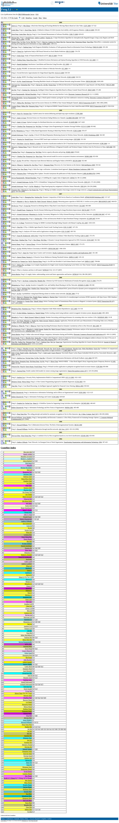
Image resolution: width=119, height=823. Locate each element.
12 (2, 476)
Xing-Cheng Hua (26, 435)
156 (2, 798)
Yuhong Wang (22, 147)
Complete (43, 819)
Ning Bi (22, 366)
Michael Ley (25, 820)
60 (33, 570)
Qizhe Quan (20, 56)
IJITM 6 (45, 270)
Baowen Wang (37, 261)
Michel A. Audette (35, 143)
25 (33, 494)
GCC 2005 (74, 309)
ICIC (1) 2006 (91, 281)
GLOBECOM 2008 (72, 118)
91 (36, 648)
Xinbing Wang (21, 60)
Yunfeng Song (27, 47)
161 (2, 809)
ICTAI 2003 (78, 382)
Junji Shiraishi (39, 348)
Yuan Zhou (90, 42)
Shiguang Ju (25, 190)
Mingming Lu (20, 131)
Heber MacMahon (87, 348)
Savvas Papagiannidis (18, 94)
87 (33, 602)
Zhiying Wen (15, 38)
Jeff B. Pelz (34, 236)
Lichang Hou (33, 281)
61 (2, 586)
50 (33, 517)
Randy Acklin (24, 353)
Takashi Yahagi (38, 301)
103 (2, 680)
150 (2, 785)
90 (33, 611)
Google (35, 18)
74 (2, 615)
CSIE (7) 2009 (73, 34)
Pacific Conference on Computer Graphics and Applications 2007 (72, 253)
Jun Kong (25, 281)
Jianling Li (45, 297)
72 (33, 474)
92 (33, 575)
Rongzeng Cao (30, 126)
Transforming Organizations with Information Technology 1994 (83, 442)
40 (2, 539)
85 (2, 640)
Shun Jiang (39, 156)
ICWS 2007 (90, 240)
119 (2, 716)
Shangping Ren (29, 197)
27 (2, 510)
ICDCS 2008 (77, 131)
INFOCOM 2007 (53, 248)
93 (2, 657)
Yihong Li (20, 165)
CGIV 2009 (87, 26)
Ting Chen (15, 231)
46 (2, 552)
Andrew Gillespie (22, 442)
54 (33, 492)
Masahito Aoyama (28, 348)
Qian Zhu (14, 342)
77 (2, 622)
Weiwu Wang (26, 382)
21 (2, 497)
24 (2, 503)
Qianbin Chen (35, 288)
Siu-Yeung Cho (33, 190)
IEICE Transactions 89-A (105, 301)
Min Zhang (26, 26)
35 (36, 461)
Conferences (9, 819)
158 (2, 803)
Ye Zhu (36, 358)
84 (33, 479)
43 (33, 503)
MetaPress (29, 18)
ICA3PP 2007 (91, 218)
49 (2, 559)
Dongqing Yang (24, 361)
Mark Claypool (41, 201)
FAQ (37, 14)
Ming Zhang (15, 361)
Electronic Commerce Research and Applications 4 (89, 334)
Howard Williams (17, 417)
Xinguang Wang (49, 165)
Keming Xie (26, 90)
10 (2, 472)
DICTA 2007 (86, 210)
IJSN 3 (86, 182)
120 (2, 718)
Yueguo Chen (16, 42)
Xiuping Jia (48, 38)
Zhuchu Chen (54, 297)
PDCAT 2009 (110, 85)
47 (2, 555)
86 (33, 608)
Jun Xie (14, 90)
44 (2, 548)
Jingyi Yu (20, 113)
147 (2, 778)
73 (2, 613)
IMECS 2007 (75, 244)
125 (2, 729)
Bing (40, 18)
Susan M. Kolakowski (23, 236)
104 (2, 682)
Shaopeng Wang (34, 106)
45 (33, 485)
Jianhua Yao (21, 342)
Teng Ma (42, 358)
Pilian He (21, 326)
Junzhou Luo (21, 358)
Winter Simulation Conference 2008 (79, 169)
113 (2, 702)
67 (2, 599)
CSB (23, 18)
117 (2, 711)
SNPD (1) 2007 (73, 257)
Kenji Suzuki (15, 338)
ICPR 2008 (103, 143)
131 (2, 742)
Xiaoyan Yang (70, 42)
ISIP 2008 (109, 147)
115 (2, 707)
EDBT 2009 (46, 43)
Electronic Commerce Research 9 (78, 94)
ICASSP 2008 (73, 122)
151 (2, 787)
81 (2, 631)
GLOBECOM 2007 (99, 214)
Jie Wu (19, 68)
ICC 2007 (85, 223)
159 (2, 805)
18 (33, 454)
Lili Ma (45, 85)
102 (2, 678)
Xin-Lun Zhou (16, 435)
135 (2, 751)
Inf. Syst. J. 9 (63, 429)
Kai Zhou (35, 165)
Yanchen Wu (27, 165)
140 (2, 762)
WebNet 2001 (69, 407)
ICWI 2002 (55, 397)
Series (22, 819)
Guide (16, 18)
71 (36, 510)
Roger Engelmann (66, 348)
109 (2, 693)
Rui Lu (27, 201)
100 (2, 673)
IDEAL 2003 (79, 386)
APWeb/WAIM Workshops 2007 (94, 197)
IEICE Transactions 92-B (86, 103)
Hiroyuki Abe (48, 348)
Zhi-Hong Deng (34, 361)
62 (33, 472)
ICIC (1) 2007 (67, 227)
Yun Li (19, 288)
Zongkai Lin (20, 403)
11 (2, 474)
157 (2, 800)
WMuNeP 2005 (30, 331)
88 (33, 483)
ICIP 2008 (77, 139)
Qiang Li (19, 348)
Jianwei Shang (16, 244)
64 (33, 588)
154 (2, 794)
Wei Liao (14, 47)
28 (2, 512)
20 (33, 470)
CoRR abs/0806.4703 (88, 173)
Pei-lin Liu (15, 206)
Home (3, 819)
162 (2, 812)
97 (2, 666)
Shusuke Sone (30, 338)
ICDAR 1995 (85, 435)
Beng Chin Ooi (60, 42)
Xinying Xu (33, 90)
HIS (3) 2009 (70, 51)
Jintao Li (35, 403)
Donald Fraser (29, 38)
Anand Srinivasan (27, 81)
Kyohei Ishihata (21, 313)
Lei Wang (27, 265)
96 (2, 664)
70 (33, 510)
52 (42, 497)
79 (2, 626)
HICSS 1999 (78, 425)
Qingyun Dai (15, 366)
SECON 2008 (77, 161)
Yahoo (45, 18)
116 (2, 709)
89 (39, 517)
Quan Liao (59, 342)
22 (33, 461)
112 (2, 700)
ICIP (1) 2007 (85, 236)
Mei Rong (28, 103)
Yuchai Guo (28, 403)
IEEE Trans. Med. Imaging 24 (46, 339)
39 (2, 537)
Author (49, 819)
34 (2, 526)
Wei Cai (52, 342)
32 (33, 481)
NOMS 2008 (70, 152)
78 (33, 512)
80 (2, 628)
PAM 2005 (26, 322)
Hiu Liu (29, 34)
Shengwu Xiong (16, 382)
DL (13, 18)
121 (2, 720)
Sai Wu (42, 361)
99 (2, 671)
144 (2, 771)
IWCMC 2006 (16, 290)
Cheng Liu (20, 51)
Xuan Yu (14, 253)
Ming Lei (33, 326)
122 (2, 722)
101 (2, 675)
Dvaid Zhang (38, 366)
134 (2, 749)
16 (2, 485)
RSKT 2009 (91, 90)
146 (2, 776)
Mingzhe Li (20, 201)
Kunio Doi (38, 338)
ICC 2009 (92, 60)
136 (2, 753)
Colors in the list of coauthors (8, 815)
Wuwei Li (15, 147)
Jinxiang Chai (27, 113)
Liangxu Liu (52, 42)
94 (2, 660)
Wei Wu (14, 281)
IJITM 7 (72, 178)
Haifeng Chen (45, 342)
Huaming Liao (26, 309)
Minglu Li (37, 186)
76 (39, 468)
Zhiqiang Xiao (28, 297)
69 (39, 472)
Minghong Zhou (16, 309)
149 (2, 783)
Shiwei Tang (54, 361)
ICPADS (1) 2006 (83, 285)
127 (2, 733)
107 (2, 689)
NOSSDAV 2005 (102, 317)
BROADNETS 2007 (105, 201)
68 (2, 602)
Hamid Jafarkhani (22, 64)
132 (2, 745)
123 (2, 724)
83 (33, 546)
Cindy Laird (46, 353)
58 (2, 579)
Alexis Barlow (16, 274)
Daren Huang (30, 366)
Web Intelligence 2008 (88, 165)
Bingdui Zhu (41, 281)
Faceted (37, 819)
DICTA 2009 (20, 39)
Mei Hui (33, 42)
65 (33, 459)
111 (2, 698)
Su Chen (22, 42)
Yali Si (34, 30)
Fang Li (14, 165)
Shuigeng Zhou (21, 173)
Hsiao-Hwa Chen (31, 60)
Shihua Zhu (20, 103)
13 (2, 479)
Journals (16, 819)
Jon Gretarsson (16, 329)
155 (2, 796)
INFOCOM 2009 (91, 81)
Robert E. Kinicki (52, 201)
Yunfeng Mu (38, 197)
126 (2, 731)
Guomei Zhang (16, 106)
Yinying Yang (29, 358)
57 (33, 468)
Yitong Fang (52, 85)
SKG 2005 (96, 326)
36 (2, 530)
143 (2, 769)
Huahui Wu (33, 201)
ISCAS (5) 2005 (96, 313)
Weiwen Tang (44, 288)
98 (2, 669)
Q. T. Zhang (20, 223)
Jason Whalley (27, 417)
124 (2, 727)
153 (2, 791)
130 (2, 740)
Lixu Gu (26, 143)
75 (36, 468)
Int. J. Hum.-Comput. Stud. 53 (88, 414)
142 (2, 767)
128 (2, 736)
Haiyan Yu (39, 85)
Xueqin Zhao (29, 301)
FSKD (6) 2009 (97, 47)
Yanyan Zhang (30, 244)
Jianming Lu (20, 301)
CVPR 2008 (79, 113)
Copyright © (4, 820)
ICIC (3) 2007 (65, 231)
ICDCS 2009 (71, 77)
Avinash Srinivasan (17, 135)
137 (2, 756)
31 (2, 519)
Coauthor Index (8, 447)
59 (2, 581)
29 (2, 514)
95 (2, 662)
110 (2, 695)
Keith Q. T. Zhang (9, 778)
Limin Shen (15, 30)
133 (2, 747)
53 (2, 568)
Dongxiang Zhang (80, 42)
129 (2, 738)
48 (2, 557)
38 (2, 535)
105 (2, 684)
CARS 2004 (66, 350)
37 (2, 532)
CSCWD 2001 (85, 403)
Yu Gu (28, 42)
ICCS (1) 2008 (85, 126)
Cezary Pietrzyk (56, 353)
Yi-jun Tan (27, 206)
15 (33, 465)
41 (2, 541)
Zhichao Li (15, 326)
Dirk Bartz (20, 143)
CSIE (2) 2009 (89, 30)
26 (39, 497)
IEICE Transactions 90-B (104, 265)
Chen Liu (45, 42)
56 (2, 575)
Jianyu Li (14, 26)
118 (2, 713)
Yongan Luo (24, 261)
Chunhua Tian (21, 126)
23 (33, 497)
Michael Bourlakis (30, 94)
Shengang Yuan (30, 342)
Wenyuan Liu (16, 261)
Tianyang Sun (16, 85)
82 (2, 633)
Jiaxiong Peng (21, 371)
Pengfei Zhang (37, 297)
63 (36, 472)
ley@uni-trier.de (33, 820)
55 (2, 573)
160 (2, 807)
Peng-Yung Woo (22, 414)
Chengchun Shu (25, 85)
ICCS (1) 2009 (59, 73)
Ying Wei (19, 227)
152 (2, 789)
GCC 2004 (88, 358)
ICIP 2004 (99, 366)
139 (2, 760)
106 (2, 686)
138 (2, 758)
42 (2, 543)
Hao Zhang (24, 169)
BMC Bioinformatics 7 (24, 299)
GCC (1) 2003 (69, 377)
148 (2, 780)
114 (2, 704)
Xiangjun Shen (16, 190)
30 (33, 490)
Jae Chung (20, 321)
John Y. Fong (15, 353)
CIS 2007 (82, 206)
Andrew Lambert (40, 38)
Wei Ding (38, 126)
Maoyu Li (20, 297)
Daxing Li (29, 257)
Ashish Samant (38, 329)
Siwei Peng (28, 30)
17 (2, 488)
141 (2, 765)
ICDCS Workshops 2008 (91, 135)
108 (2, 691)
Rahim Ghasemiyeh (17, 392)
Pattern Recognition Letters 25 (77, 371)
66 (36, 517)
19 (33, 452)
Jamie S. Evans (21, 118)
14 (2, 481)
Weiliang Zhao (26, 288)
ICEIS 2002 (82, 392)
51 (2, 564)
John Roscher (33, 353)
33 (2, 523)
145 (2, 774)
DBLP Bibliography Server (26, 14)
